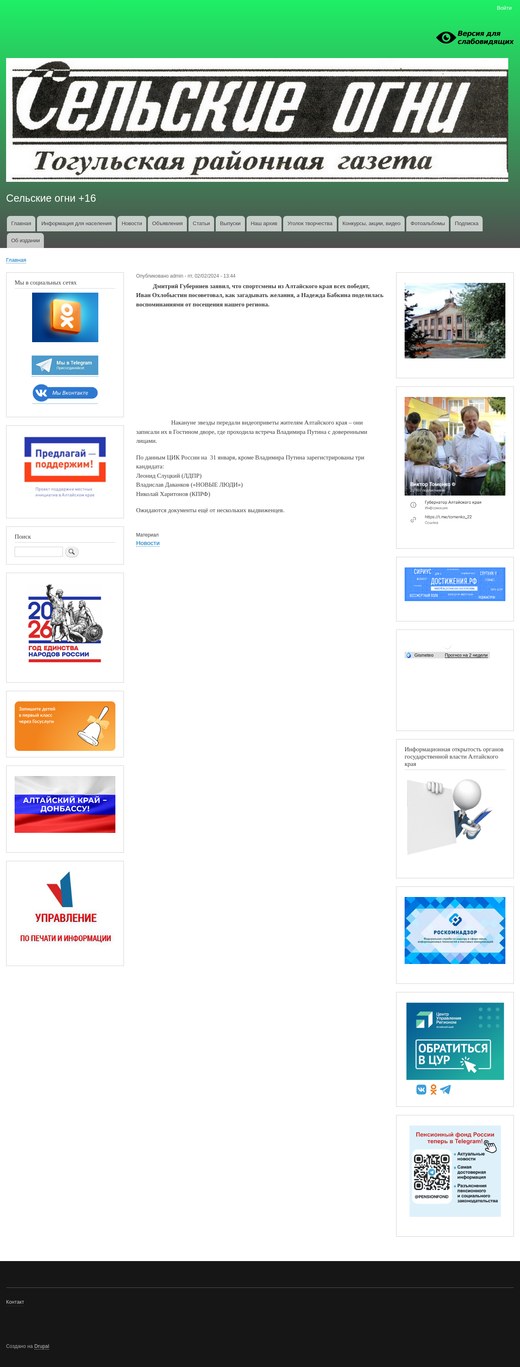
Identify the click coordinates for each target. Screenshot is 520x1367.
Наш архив (264, 223)
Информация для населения (76, 223)
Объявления (167, 223)
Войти (504, 8)
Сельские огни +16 (51, 198)
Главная (21, 223)
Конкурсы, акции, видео (371, 223)
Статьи (201, 223)
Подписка (467, 223)
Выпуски (230, 223)
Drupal (42, 1346)
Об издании (25, 240)
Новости (131, 223)
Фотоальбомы (428, 223)
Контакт (15, 1302)
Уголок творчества (310, 223)
